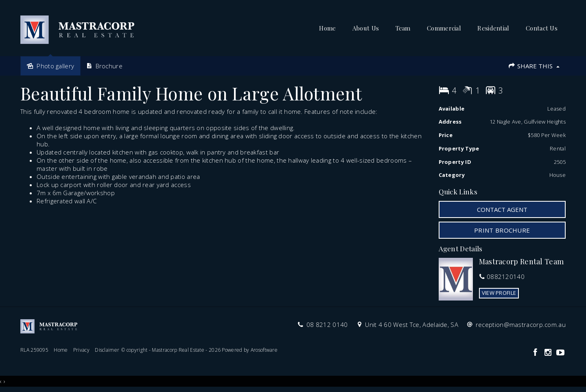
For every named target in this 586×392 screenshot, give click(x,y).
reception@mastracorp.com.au (521, 324)
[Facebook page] (536, 352)
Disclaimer (107, 349)
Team (403, 28)
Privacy (81, 349)
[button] (502, 230)
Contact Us (542, 28)
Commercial (444, 28)
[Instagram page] (548, 352)
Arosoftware (264, 349)
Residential (493, 28)
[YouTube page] (560, 352)
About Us (365, 28)
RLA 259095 (34, 349)
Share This (534, 66)
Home (327, 28)
